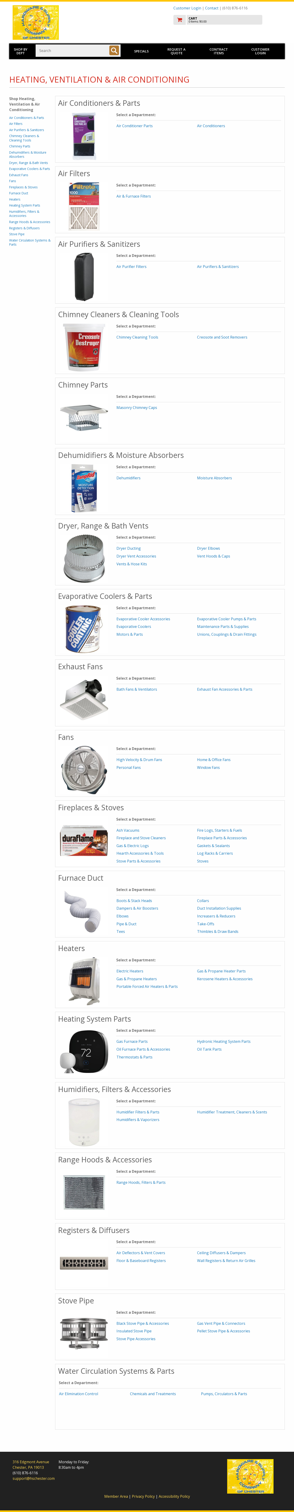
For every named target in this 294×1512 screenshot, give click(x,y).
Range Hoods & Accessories (29, 222)
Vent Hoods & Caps (213, 556)
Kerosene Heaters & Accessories (225, 978)
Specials (141, 51)
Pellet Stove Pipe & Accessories (223, 1331)
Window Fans (208, 767)
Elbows (122, 916)
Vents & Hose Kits (131, 563)
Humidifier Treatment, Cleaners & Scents (232, 1112)
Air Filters (16, 123)
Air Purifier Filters (131, 266)
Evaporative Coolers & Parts (29, 169)
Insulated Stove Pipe (134, 1331)
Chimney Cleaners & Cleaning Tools (24, 138)
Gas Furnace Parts (132, 1041)
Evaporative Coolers (133, 626)
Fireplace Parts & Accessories (222, 837)
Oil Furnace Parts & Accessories (143, 1049)
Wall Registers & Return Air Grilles (226, 1260)
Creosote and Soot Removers (222, 337)
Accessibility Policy (174, 1496)
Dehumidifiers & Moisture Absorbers (27, 154)
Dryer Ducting (128, 548)
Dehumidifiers (128, 477)
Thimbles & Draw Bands (217, 931)
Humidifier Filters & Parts (137, 1112)
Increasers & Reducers (216, 916)
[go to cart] (227, 20)
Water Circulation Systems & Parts (30, 242)
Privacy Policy (144, 1496)
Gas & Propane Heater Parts (221, 971)
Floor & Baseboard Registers (141, 1260)
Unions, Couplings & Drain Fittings (227, 634)
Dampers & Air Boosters (137, 908)
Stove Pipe (17, 234)
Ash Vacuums (127, 830)
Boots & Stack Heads (134, 900)
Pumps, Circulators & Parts (224, 1393)
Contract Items (218, 51)
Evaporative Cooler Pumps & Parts (226, 618)
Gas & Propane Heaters (136, 978)
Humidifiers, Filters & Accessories (24, 213)
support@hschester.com (34, 1478)
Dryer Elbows (208, 548)
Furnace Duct (18, 193)
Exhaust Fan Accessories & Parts (224, 689)
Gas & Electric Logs (132, 845)
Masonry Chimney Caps (136, 407)
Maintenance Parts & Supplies (223, 626)
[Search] (114, 50)
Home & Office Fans (214, 759)
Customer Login (187, 8)
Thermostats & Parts (134, 1057)
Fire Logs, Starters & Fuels (219, 830)
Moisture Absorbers (214, 477)
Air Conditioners (211, 125)
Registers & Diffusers (24, 228)
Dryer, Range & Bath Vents (28, 163)
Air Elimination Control (78, 1393)
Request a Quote (176, 51)
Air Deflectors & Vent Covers (140, 1252)
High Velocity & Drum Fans (139, 759)
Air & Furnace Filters (133, 196)
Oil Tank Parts (209, 1049)
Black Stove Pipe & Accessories (142, 1323)
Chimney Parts (19, 146)
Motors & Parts (129, 634)
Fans (12, 181)
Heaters (14, 199)
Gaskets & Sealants (213, 845)
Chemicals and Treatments (153, 1393)
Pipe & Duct (126, 923)
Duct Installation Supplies (219, 908)
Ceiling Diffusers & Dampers (221, 1252)
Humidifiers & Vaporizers (137, 1119)
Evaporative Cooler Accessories (143, 618)
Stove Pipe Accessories (135, 1338)
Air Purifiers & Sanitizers (26, 130)
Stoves (203, 861)
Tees (120, 931)
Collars (203, 900)
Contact (211, 8)
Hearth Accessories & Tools (140, 853)
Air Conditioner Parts (134, 125)
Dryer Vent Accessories (136, 556)
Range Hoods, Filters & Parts (141, 1182)
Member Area (116, 1496)
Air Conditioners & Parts (26, 117)
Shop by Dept (20, 51)
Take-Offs (205, 923)
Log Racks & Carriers (215, 853)
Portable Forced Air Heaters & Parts (147, 986)
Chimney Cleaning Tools (137, 337)
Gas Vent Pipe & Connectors (221, 1323)
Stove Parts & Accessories (138, 861)
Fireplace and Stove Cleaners (141, 837)
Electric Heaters (129, 971)
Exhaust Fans (18, 175)
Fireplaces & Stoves (23, 187)
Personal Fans (128, 767)
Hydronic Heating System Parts (224, 1041)
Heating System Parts (24, 205)
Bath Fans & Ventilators (136, 689)
